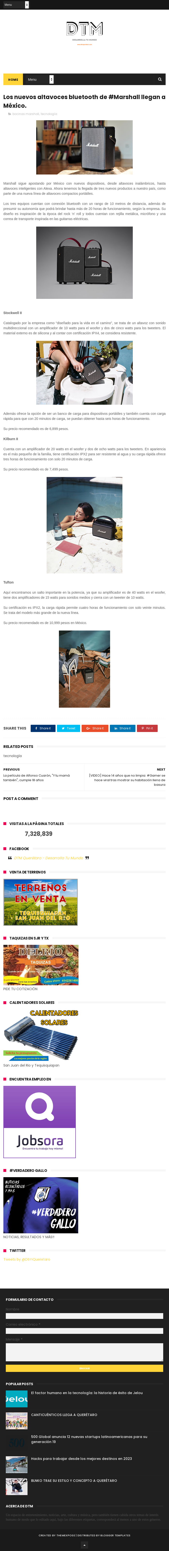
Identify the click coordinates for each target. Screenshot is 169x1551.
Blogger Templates (115, 1535)
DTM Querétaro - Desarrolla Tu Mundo (48, 857)
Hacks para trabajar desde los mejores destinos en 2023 (81, 1458)
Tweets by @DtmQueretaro (26, 1259)
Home (13, 80)
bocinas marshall (26, 114)
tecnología (49, 114)
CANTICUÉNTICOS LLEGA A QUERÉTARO (64, 1414)
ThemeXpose (65, 1535)
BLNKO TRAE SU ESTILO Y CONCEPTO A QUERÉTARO (74, 1480)
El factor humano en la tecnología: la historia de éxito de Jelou (87, 1392)
